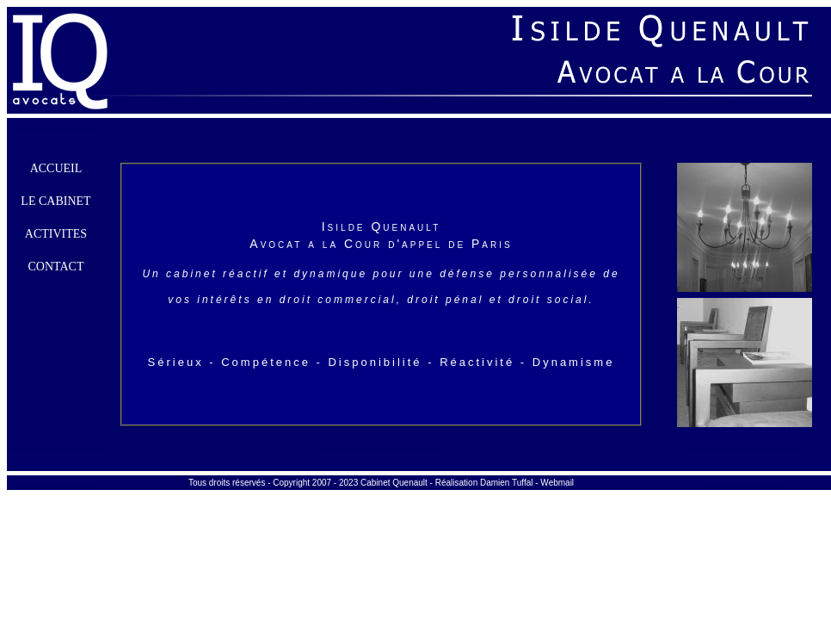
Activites (56, 233)
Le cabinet (55, 201)
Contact (56, 266)
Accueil (56, 168)
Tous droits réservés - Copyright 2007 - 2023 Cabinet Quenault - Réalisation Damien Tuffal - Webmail (381, 482)
